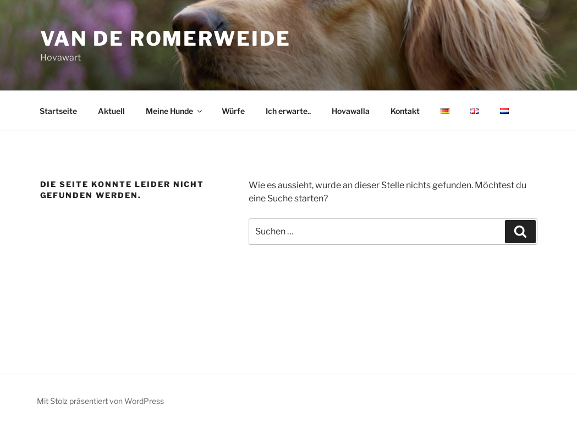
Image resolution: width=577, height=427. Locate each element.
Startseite (58, 111)
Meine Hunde (175, 111)
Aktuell (111, 111)
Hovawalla (351, 111)
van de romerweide (165, 38)
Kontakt (405, 111)
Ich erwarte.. (288, 111)
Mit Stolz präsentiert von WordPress (100, 401)
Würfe (233, 111)
